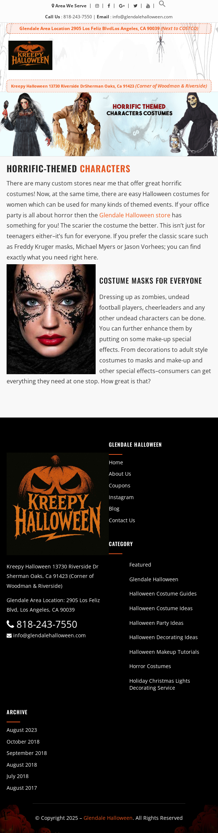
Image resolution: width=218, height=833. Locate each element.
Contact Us (122, 520)
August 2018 (22, 764)
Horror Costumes (150, 666)
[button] (162, 5)
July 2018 (18, 776)
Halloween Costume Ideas (161, 608)
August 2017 (22, 787)
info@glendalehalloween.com (142, 17)
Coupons (119, 485)
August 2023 (22, 729)
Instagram (121, 497)
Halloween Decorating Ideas (163, 637)
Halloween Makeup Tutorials (164, 651)
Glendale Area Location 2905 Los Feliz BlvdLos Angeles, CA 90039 (108, 28)
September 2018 (27, 752)
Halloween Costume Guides (163, 593)
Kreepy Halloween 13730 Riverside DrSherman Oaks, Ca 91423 (109, 86)
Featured (140, 564)
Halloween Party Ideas (156, 622)
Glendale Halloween (153, 579)
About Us (120, 473)
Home (116, 462)
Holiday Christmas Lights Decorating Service (159, 684)
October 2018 (23, 741)
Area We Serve (69, 6)
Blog (114, 508)
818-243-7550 (77, 17)
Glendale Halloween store (134, 215)
